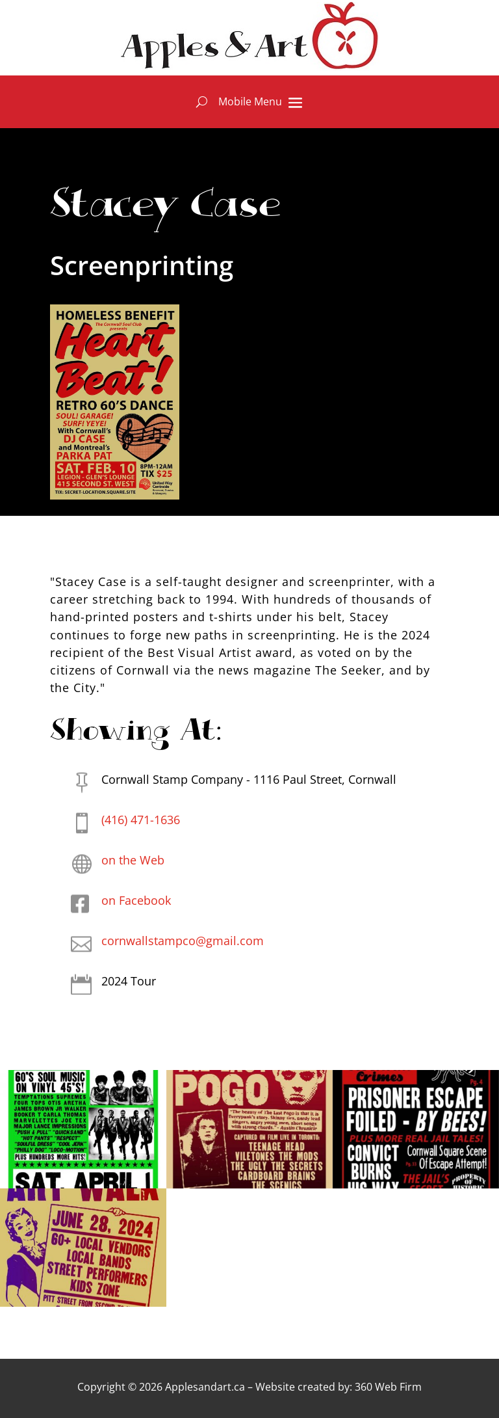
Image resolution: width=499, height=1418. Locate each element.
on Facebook (136, 900)
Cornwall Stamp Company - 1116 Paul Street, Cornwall (248, 779)
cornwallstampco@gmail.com (182, 940)
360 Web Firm (388, 1387)
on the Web (132, 860)
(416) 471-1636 (140, 819)
